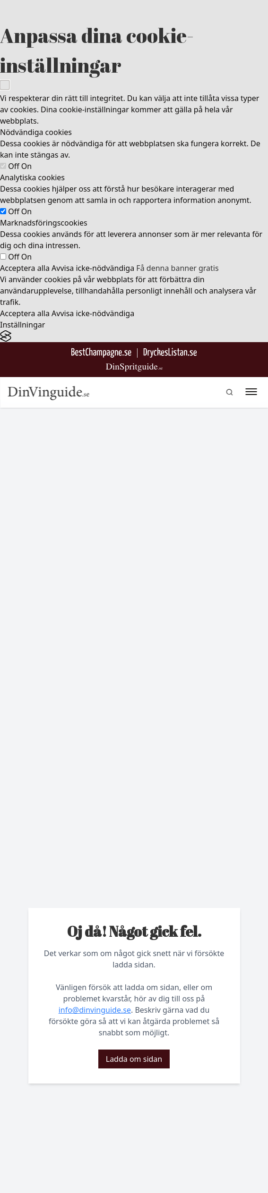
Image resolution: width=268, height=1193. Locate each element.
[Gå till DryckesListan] (170, 353)
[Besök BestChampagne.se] (101, 353)
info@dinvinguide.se (95, 1010)
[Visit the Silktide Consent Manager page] (134, 336)
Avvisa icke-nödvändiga (93, 268)
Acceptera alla (25, 268)
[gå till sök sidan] (229, 392)
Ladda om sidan (134, 1059)
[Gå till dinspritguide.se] (134, 367)
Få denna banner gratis (177, 268)
